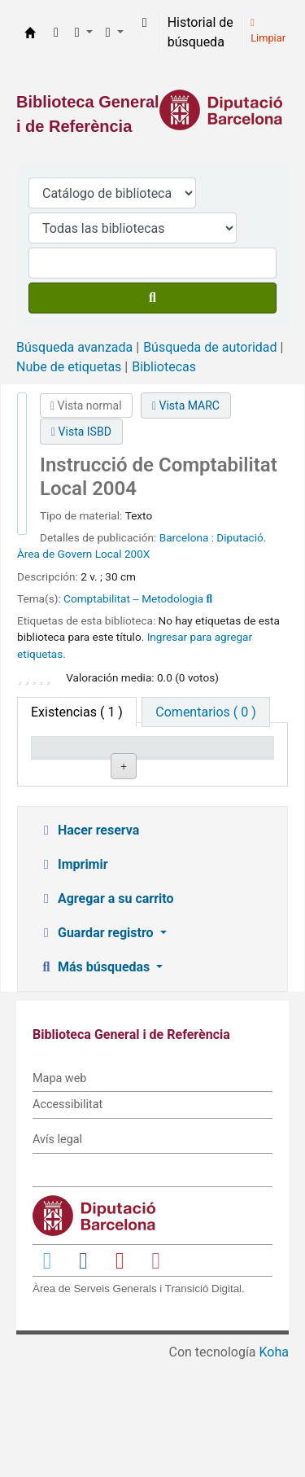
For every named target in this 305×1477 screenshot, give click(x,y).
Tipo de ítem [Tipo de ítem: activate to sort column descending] (61, 762)
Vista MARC (186, 405)
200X (137, 553)
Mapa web (59, 1192)
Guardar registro (97, 1046)
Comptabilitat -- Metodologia (133, 598)
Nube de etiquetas (68, 367)
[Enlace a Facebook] (83, 1374)
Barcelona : (186, 537)
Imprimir (73, 978)
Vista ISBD (81, 431)
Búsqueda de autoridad (210, 347)
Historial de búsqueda (200, 32)
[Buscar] (152, 298)
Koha (274, 1467)
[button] (56, 32)
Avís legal (57, 1254)
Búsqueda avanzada (74, 347)
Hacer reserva (88, 944)
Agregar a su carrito (106, 1012)
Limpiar (268, 31)
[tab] (205, 712)
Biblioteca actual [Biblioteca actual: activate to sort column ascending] (148, 762)
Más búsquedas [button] (95, 1081)
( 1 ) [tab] (77, 712)
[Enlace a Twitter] (47, 1374)
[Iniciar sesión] (144, 23)
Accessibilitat (67, 1219)
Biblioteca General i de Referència (30, 32)
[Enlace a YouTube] (119, 1374)
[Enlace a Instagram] (156, 1374)
